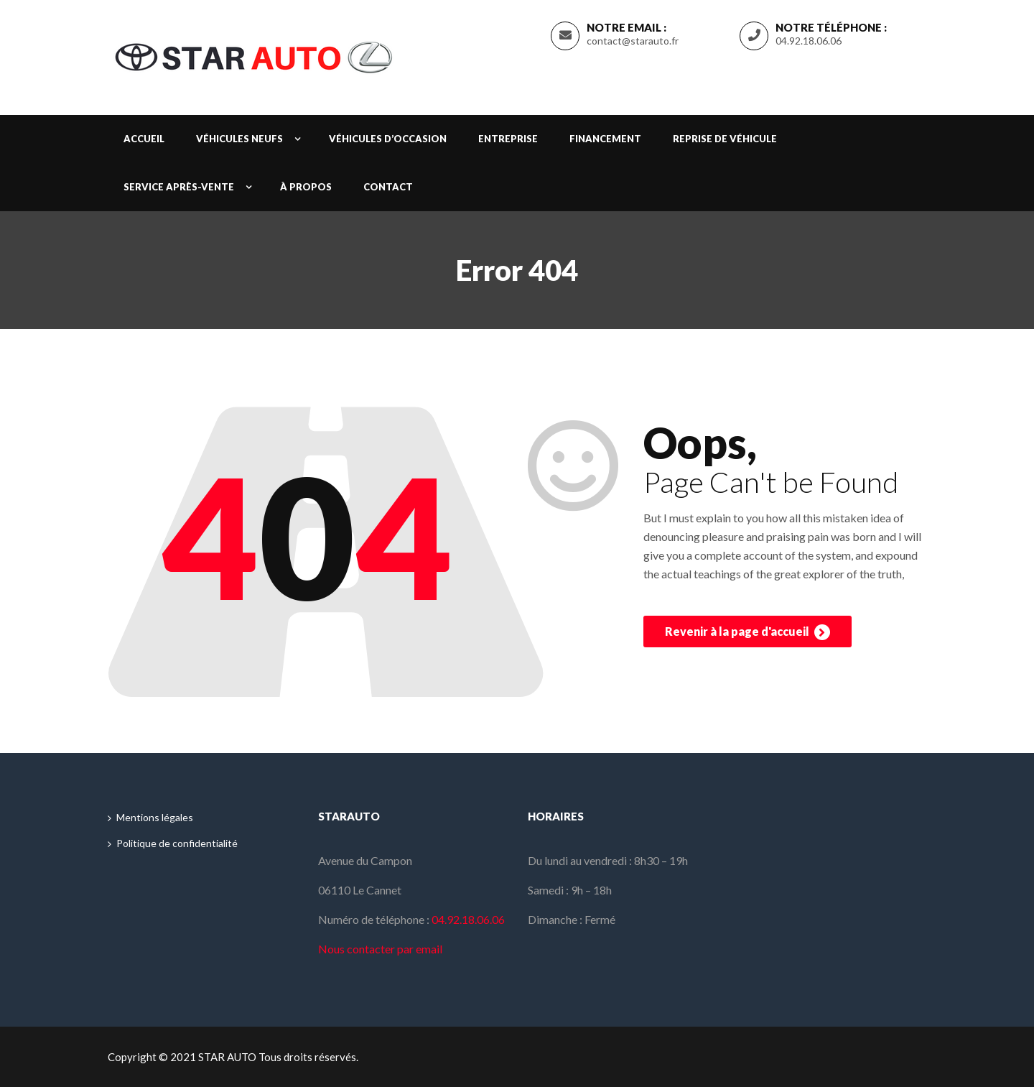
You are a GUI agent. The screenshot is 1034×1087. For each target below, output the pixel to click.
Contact (388, 187)
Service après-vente (179, 187)
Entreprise (508, 138)
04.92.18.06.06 (809, 40)
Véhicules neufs (239, 138)
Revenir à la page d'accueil (747, 632)
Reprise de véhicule (725, 138)
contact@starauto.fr (633, 40)
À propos (306, 187)
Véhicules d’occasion (388, 138)
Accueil (144, 138)
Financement (605, 138)
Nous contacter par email (380, 949)
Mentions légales (154, 817)
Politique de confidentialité (177, 843)
